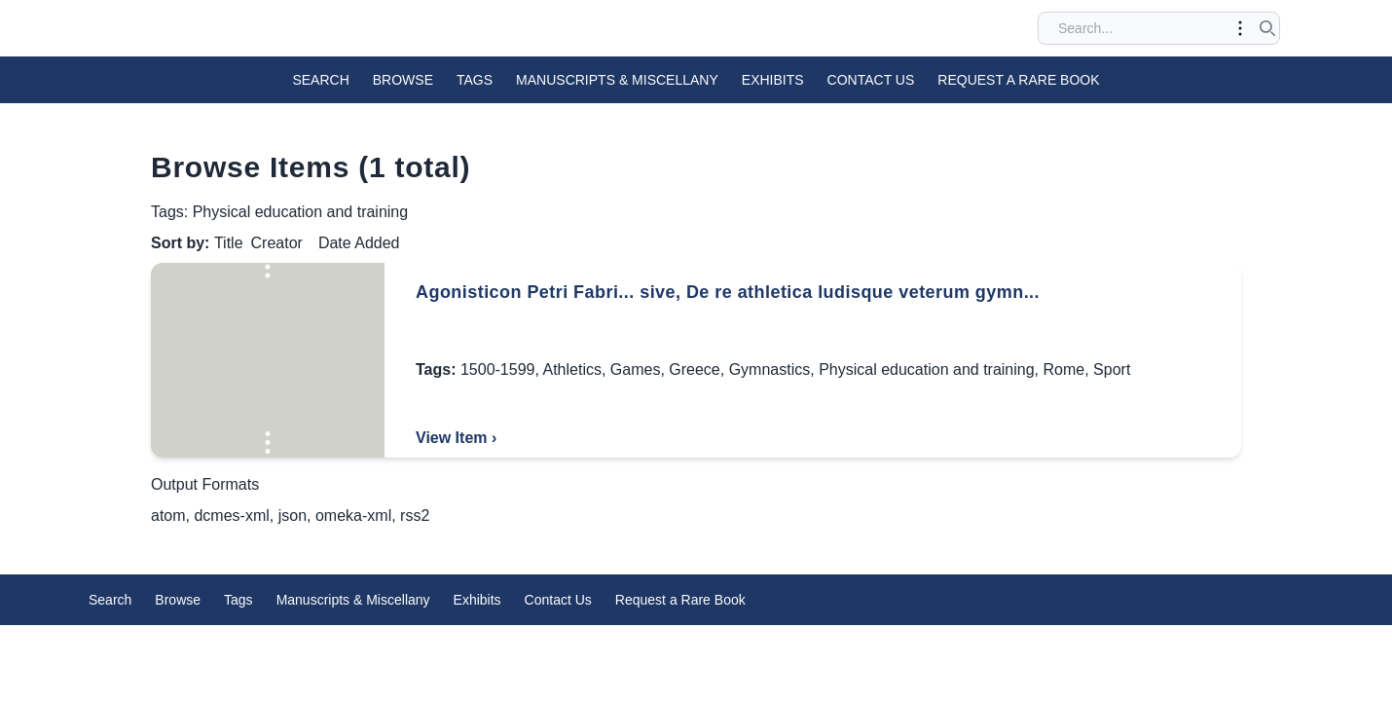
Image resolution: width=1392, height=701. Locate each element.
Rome (1064, 369)
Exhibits (773, 80)
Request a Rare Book (1018, 80)
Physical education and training (926, 369)
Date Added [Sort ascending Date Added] (359, 243)
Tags (475, 80)
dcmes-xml (231, 515)
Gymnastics (770, 369)
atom (168, 515)
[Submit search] (1267, 28)
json (292, 515)
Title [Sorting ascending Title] (228, 243)
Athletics (571, 369)
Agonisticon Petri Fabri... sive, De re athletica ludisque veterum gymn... (728, 292)
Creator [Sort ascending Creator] (277, 243)
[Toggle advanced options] (1240, 28)
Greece (694, 369)
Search (320, 80)
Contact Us (871, 80)
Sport (1111, 369)
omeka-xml (353, 515)
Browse (403, 80)
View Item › (456, 437)
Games (635, 369)
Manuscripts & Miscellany (617, 80)
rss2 (414, 515)
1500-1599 (497, 369)
